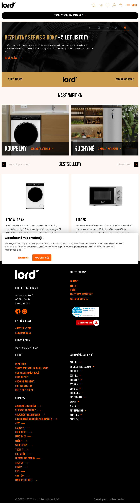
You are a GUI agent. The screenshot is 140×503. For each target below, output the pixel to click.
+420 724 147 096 (23, 328)
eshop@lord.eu (23, 333)
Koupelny (16, 157)
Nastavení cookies (79, 299)
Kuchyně (84, 157)
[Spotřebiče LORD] (9, 5)
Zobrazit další (124, 164)
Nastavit (23, 257)
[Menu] (132, 5)
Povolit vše (42, 257)
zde (19, 249)
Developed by (109, 499)
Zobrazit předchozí (19, 164)
